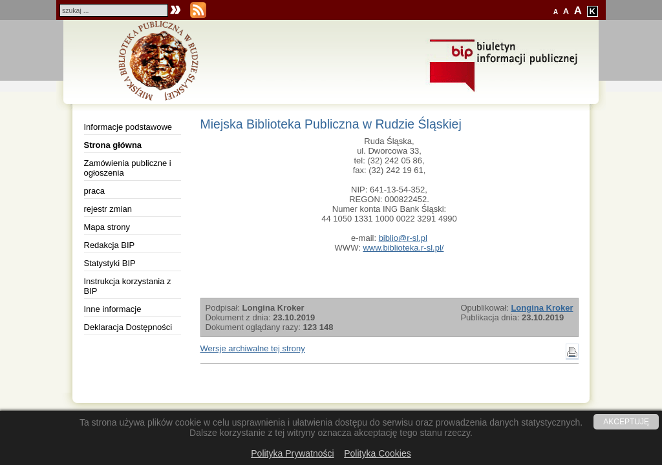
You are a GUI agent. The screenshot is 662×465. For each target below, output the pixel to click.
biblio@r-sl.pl (403, 238)
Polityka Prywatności (292, 453)
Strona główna (113, 145)
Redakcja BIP (109, 245)
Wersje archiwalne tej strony (252, 348)
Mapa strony (107, 227)
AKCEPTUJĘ (626, 421)
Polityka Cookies (377, 453)
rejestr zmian (108, 209)
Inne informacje (113, 309)
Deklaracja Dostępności (128, 327)
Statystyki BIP (110, 263)
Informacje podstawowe (128, 127)
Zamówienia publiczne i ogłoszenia (127, 168)
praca (94, 191)
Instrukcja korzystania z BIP (127, 286)
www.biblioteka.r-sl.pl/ (403, 248)
